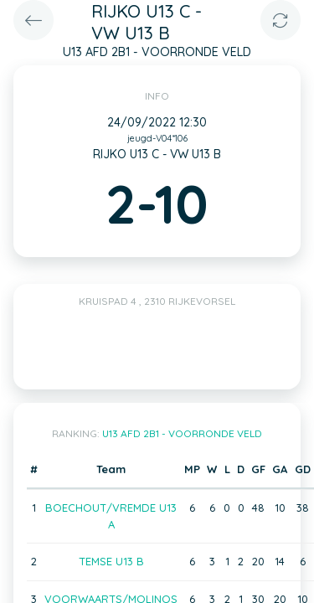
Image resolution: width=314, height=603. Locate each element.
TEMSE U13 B (111, 561)
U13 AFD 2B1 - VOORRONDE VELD (182, 433)
